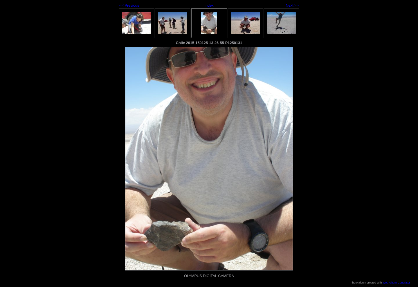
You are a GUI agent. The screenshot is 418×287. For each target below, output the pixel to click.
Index (208, 5)
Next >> (292, 5)
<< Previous (129, 5)
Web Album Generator (396, 282)
